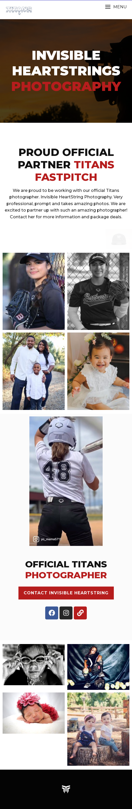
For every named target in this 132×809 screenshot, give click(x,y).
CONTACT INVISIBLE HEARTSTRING (66, 592)
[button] (116, 6)
